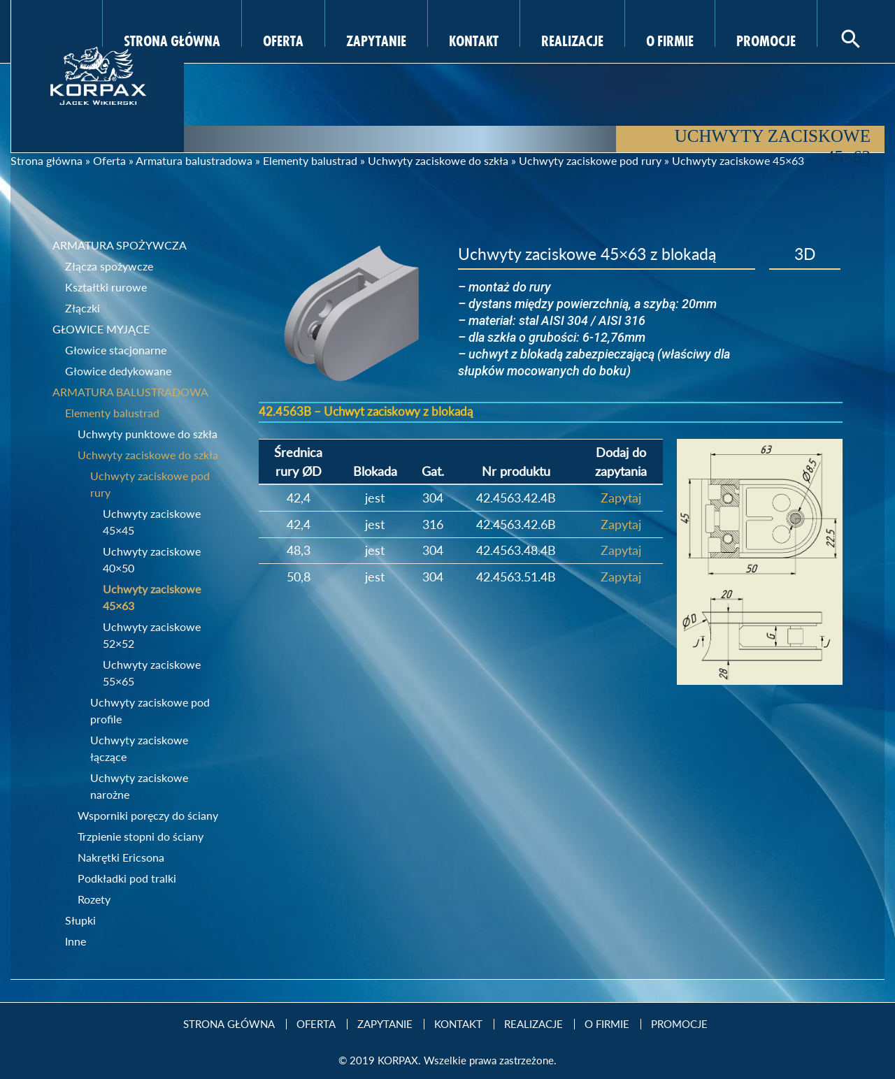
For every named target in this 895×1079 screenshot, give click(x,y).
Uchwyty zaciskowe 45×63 (152, 597)
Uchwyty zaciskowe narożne (139, 786)
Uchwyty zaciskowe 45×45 (152, 522)
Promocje (766, 39)
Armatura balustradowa (194, 160)
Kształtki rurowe (106, 287)
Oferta (283, 39)
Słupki (80, 920)
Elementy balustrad (310, 160)
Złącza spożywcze (109, 266)
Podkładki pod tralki (127, 878)
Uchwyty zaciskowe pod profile (150, 710)
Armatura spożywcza (119, 245)
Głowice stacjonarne (115, 349)
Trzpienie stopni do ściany (140, 836)
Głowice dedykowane (118, 370)
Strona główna (46, 160)
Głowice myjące (101, 328)
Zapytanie (376, 39)
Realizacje (572, 39)
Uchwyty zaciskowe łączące (139, 748)
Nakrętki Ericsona (121, 857)
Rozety (94, 899)
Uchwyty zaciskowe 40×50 (152, 559)
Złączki (82, 307)
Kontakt (474, 39)
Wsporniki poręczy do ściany (148, 815)
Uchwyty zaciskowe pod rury (590, 160)
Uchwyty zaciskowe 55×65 (152, 673)
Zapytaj (621, 497)
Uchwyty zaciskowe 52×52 (152, 635)
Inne (75, 941)
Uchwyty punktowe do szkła (147, 433)
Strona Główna (172, 39)
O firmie (670, 39)
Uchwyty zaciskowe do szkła (438, 160)
